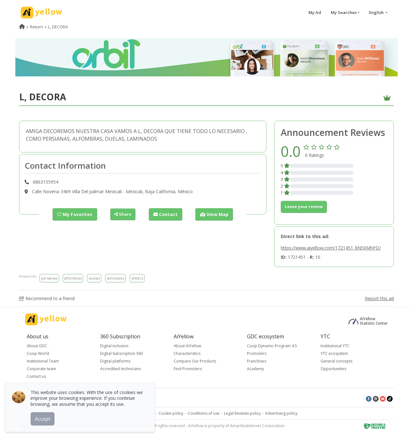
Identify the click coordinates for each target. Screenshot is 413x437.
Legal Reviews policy (242, 413)
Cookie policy (171, 413)
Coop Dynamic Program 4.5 (272, 346)
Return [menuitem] (36, 27)
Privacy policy (142, 413)
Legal (120, 413)
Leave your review (304, 206)
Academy (255, 368)
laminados (115, 278)
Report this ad (379, 298)
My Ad (314, 12)
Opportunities (333, 368)
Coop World (38, 353)
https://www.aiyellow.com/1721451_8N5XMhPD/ (331, 248)
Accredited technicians (120, 368)
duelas (94, 278)
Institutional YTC (335, 346)
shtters (137, 278)
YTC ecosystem (334, 353)
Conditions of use (204, 413)
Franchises (256, 361)
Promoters (256, 353)
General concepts (336, 361)
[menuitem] (22, 27)
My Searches (344, 12)
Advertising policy (281, 413)
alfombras (73, 278)
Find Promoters (188, 368)
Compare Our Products (195, 361)
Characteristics (187, 353)
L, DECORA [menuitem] (58, 27)
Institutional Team (43, 361)
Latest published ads (116, 398)
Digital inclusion (114, 346)
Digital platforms (115, 361)
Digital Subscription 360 (121, 353)
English (377, 12)
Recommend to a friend (47, 298)
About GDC (37, 346)
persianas (49, 278)
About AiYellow (187, 346)
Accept (44, 417)
